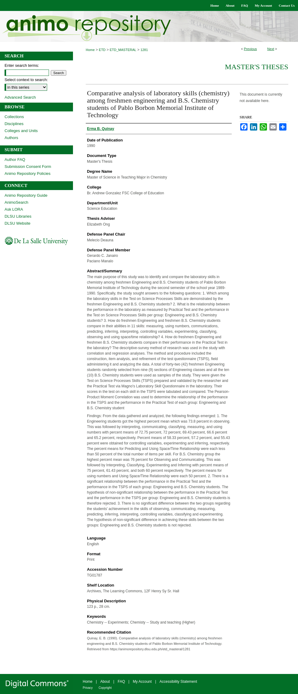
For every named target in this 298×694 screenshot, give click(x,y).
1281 (144, 50)
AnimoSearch (16, 202)
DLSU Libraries (18, 216)
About (105, 681)
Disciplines (14, 123)
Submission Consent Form (28, 166)
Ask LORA (14, 209)
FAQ (121, 681)
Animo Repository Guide (26, 195)
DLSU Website (17, 223)
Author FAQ (15, 159)
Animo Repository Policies (27, 173)
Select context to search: (26, 79)
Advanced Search (20, 97)
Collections (14, 116)
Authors (11, 137)
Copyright (105, 687)
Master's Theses (256, 67)
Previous (250, 49)
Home (90, 50)
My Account (142, 681)
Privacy (88, 687)
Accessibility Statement (178, 681)
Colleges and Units (21, 130)
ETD (102, 50)
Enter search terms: (22, 65)
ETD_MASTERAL (123, 50)
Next (270, 49)
